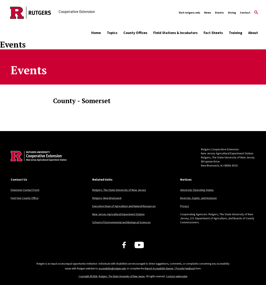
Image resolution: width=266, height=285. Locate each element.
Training (235, 32)
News (207, 12)
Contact (245, 12)
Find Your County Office (25, 198)
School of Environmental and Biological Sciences (121, 222)
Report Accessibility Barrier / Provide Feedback (170, 268)
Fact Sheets (213, 32)
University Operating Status (197, 190)
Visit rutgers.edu (189, 12)
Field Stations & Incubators (175, 32)
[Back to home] (37, 162)
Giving (232, 12)
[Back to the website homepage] (30, 13)
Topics (112, 32)
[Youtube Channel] (139, 245)
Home (96, 32)
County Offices (135, 32)
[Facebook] (124, 245)
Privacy (184, 206)
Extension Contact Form (25, 190)
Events (219, 12)
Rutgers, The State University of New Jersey (119, 190)
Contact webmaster (176, 276)
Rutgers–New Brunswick (107, 198)
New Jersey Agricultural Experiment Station (118, 214)
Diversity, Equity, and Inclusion (198, 198)
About (253, 32)
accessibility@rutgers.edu (112, 268)
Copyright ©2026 (88, 276)
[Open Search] (256, 13)
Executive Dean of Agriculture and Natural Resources (124, 206)
